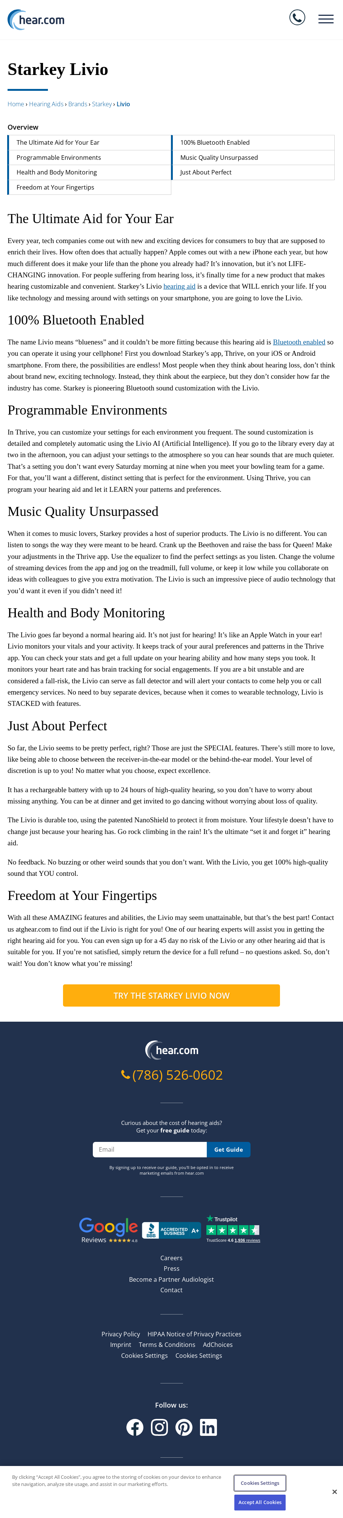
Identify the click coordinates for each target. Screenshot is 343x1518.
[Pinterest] (183, 1427)
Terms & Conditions (167, 1344)
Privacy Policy (121, 1334)
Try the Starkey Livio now (172, 995)
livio (123, 104)
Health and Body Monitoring (57, 172)
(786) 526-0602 (177, 1074)
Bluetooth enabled (299, 342)
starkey (102, 104)
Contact (171, 1290)
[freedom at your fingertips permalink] (4, 895)
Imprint (120, 1344)
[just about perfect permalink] (4, 726)
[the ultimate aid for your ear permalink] (4, 219)
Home (16, 104)
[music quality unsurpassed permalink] (4, 511)
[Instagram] (159, 1427)
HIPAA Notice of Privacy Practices (194, 1334)
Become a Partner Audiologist (171, 1279)
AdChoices (218, 1344)
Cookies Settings (144, 1355)
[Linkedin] (208, 1427)
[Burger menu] (326, 18)
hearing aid (179, 286)
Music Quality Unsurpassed (219, 157)
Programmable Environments (59, 157)
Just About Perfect (206, 172)
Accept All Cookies (259, 1502)
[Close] (334, 1491)
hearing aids (46, 104)
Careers (171, 1258)
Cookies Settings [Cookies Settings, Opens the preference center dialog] (260, 1483)
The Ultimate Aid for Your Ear (58, 142)
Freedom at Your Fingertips (55, 187)
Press (172, 1268)
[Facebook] (134, 1427)
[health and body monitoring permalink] (4, 613)
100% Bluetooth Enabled (215, 142)
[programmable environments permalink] (4, 410)
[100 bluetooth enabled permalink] (4, 320)
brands (77, 104)
